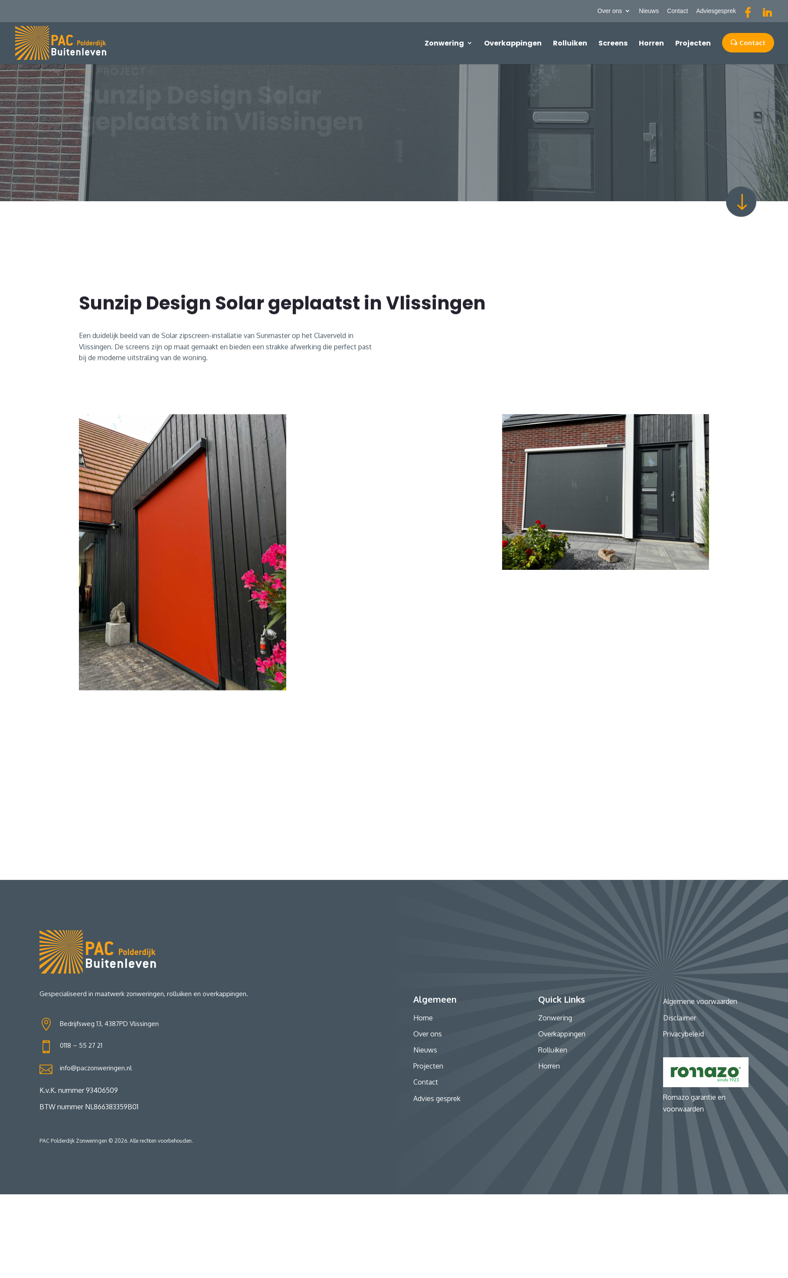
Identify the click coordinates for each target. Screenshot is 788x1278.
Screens (613, 43)
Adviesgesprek (716, 11)
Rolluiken (570, 43)
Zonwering (444, 43)
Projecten (693, 43)
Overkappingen (513, 43)
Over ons (610, 11)
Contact (677, 11)
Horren (651, 43)
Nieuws (649, 11)
